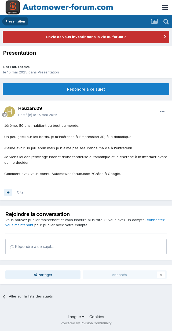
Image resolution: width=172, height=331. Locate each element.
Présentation (48, 72)
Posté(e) (37, 115)
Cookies (96, 316)
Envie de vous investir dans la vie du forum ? (86, 37)
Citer (21, 192)
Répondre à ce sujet (86, 89)
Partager (43, 275)
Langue (76, 316)
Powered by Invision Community (86, 323)
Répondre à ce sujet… (32, 246)
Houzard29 (20, 67)
